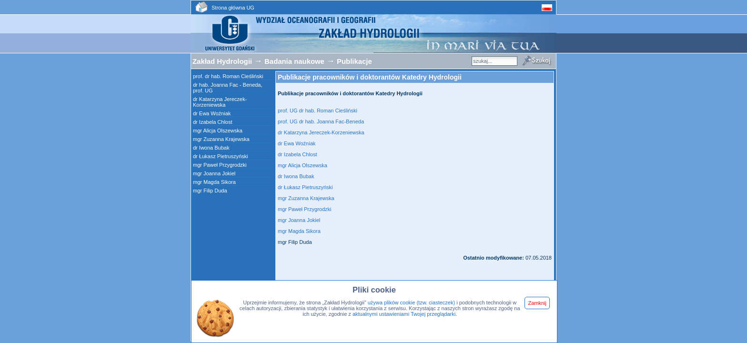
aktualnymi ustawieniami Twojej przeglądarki (404, 314)
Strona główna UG (233, 7)
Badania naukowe (295, 61)
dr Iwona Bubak (211, 148)
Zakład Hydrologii (222, 61)
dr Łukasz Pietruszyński (220, 156)
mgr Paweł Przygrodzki (219, 165)
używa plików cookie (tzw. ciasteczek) (411, 302)
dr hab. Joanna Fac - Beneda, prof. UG (227, 87)
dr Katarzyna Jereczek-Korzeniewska (220, 102)
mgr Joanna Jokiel (214, 173)
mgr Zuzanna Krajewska (221, 139)
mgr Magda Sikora (214, 182)
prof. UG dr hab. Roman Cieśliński (318, 110)
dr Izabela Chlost (212, 122)
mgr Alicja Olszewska (217, 130)
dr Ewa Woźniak (212, 113)
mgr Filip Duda (210, 190)
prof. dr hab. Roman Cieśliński (228, 76)
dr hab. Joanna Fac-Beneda (331, 121)
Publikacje (354, 61)
